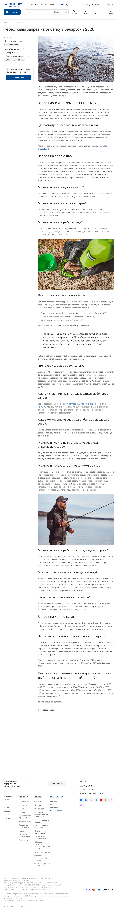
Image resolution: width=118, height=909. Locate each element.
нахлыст (41, 407)
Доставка (38, 805)
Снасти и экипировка (13, 41)
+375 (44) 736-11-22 (90, 5)
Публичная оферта (42, 852)
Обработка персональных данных (40, 857)
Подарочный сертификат (24, 826)
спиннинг (63, 404)
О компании (24, 801)
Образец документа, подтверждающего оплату (42, 845)
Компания (23, 796)
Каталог (7, 803)
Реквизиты (23, 840)
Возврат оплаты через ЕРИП (41, 826)
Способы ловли (11, 44)
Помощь (38, 796)
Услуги (6, 814)
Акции (6, 807)
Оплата (37, 801)
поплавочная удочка (78, 404)
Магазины (23, 809)
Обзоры (7, 37)
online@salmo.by (86, 789)
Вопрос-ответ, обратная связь (41, 837)
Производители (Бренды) (25, 817)
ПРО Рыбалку (56, 796)
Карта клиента (25, 821)
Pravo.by (79, 140)
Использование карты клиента (41, 832)
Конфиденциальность (11, 906)
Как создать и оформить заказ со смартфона (42, 814)
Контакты (23, 805)
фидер (90, 404)
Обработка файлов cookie (42, 864)
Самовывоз (39, 809)
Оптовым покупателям (24, 835)
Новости (22, 831)
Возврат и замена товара (41, 821)
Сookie (23, 906)
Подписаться (57, 783)
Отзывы (7, 818)
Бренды (7, 811)
